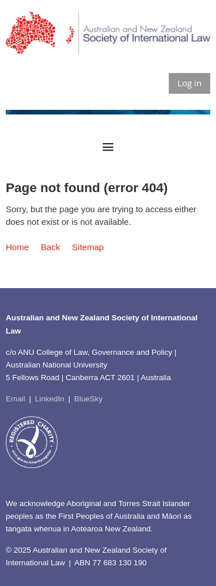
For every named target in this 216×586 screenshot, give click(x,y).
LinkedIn (50, 399)
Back (50, 247)
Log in (189, 83)
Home (17, 247)
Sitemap (88, 247)
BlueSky (88, 399)
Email (15, 399)
